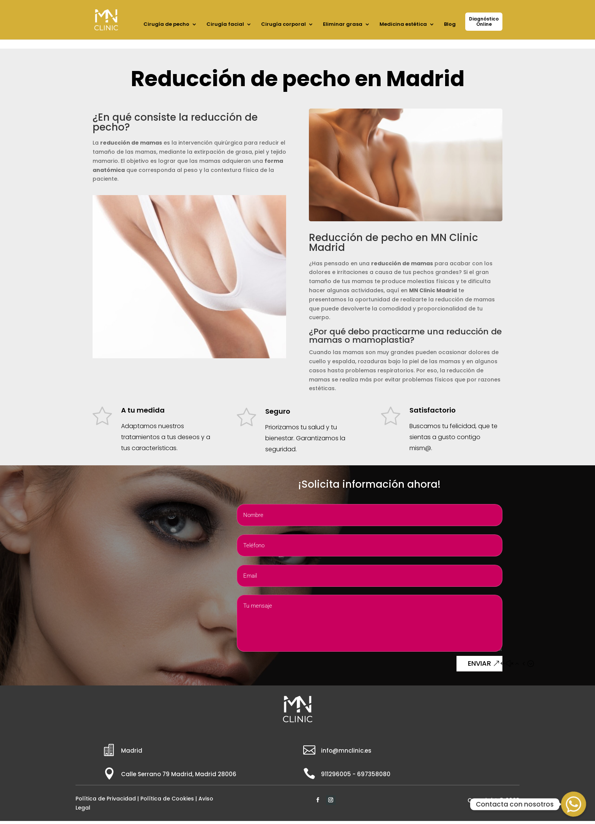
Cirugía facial (225, 25)
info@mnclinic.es (346, 751)
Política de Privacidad (106, 798)
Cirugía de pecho (166, 25)
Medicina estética (403, 25)
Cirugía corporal (283, 25)
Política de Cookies (167, 798)
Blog (450, 25)
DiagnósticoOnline (484, 21)
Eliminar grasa (342, 25)
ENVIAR (479, 663)
